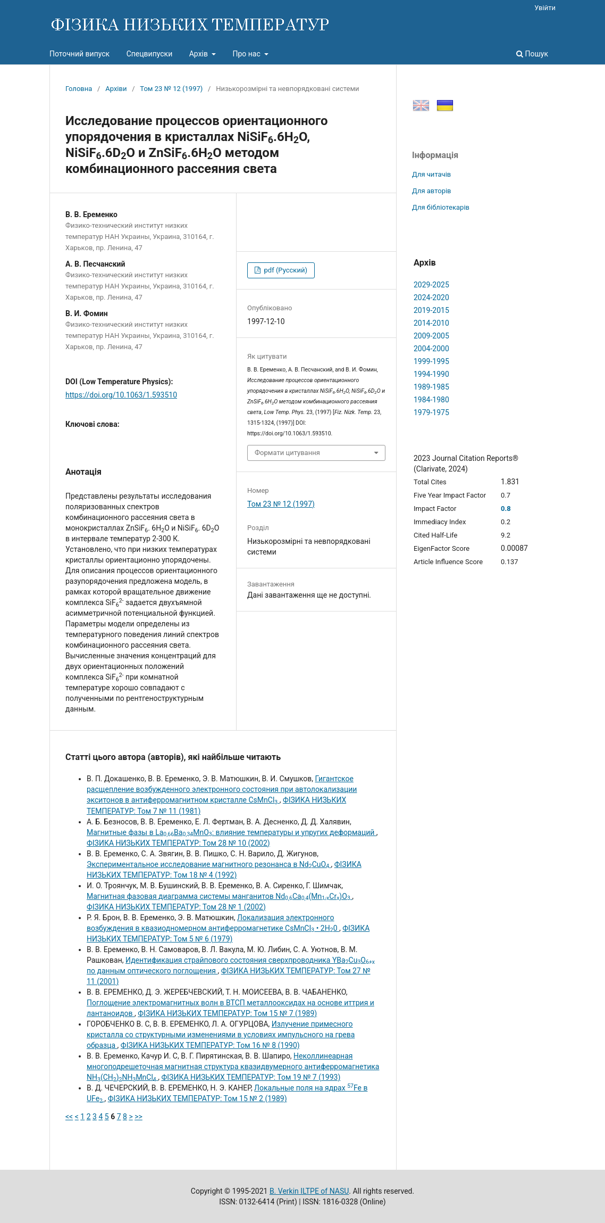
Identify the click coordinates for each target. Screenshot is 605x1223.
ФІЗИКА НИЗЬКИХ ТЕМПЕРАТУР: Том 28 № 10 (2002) (178, 843)
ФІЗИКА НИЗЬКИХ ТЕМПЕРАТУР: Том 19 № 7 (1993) (250, 1077)
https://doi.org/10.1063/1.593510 (121, 395)
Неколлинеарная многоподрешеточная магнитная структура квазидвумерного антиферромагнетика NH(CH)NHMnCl (233, 1066)
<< (69, 1116)
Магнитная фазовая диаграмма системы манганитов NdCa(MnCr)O (219, 896)
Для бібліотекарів (440, 207)
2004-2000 (431, 348)
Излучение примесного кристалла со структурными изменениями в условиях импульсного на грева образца (221, 1035)
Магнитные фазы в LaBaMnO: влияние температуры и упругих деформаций (231, 832)
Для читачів (431, 174)
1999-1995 (431, 361)
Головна (78, 89)
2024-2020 (431, 297)
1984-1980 (431, 399)
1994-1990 (431, 374)
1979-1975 (431, 412)
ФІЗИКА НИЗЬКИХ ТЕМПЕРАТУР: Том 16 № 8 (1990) (210, 1045)
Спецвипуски (150, 53)
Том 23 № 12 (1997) (171, 89)
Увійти (545, 8)
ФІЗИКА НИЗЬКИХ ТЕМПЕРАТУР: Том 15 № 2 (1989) (197, 1098)
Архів (199, 53)
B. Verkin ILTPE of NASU (309, 1191)
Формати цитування (287, 453)
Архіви (116, 89)
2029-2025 (431, 284)
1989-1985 (431, 387)
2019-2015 (431, 310)
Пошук (532, 53)
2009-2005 (431, 336)
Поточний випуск (79, 53)
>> (138, 1116)
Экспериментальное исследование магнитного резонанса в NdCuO (209, 864)
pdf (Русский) (284, 270)
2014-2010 (431, 323)
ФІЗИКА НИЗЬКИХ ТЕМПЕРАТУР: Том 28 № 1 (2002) (176, 907)
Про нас (247, 53)
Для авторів (431, 191)
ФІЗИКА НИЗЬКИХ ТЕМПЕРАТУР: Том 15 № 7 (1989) (227, 1013)
